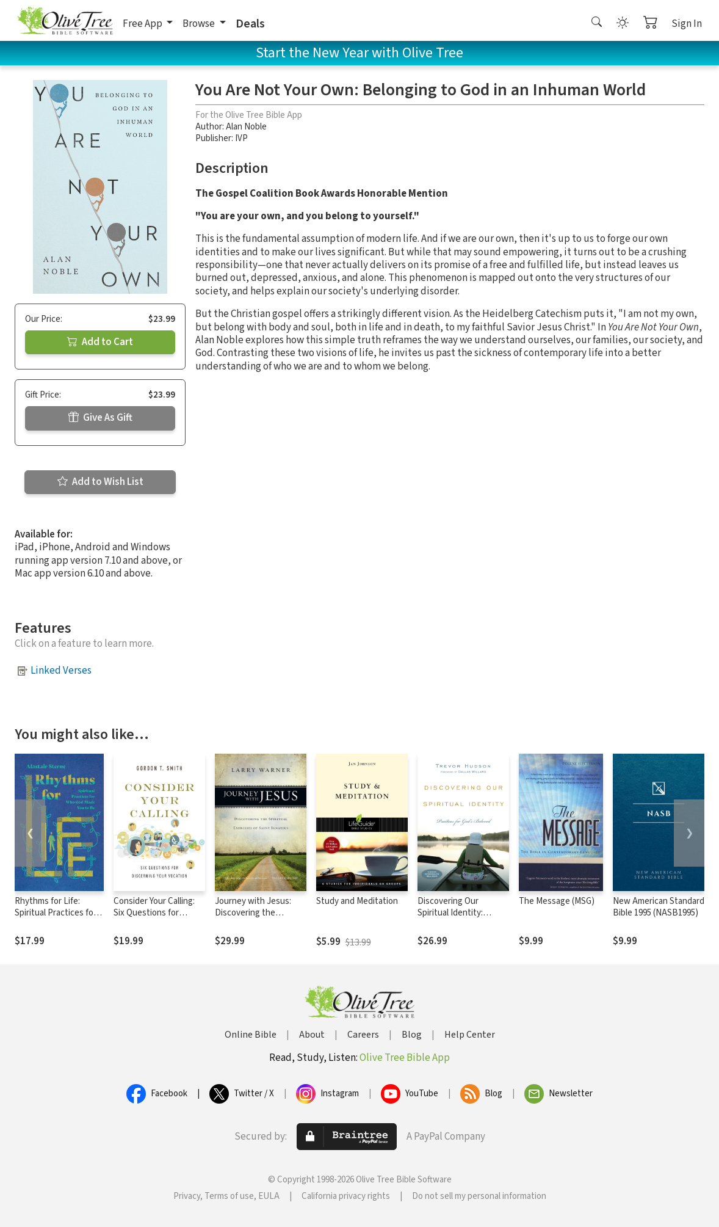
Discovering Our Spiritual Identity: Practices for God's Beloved (453, 918)
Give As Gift (100, 417)
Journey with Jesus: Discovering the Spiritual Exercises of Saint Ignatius (254, 918)
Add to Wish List (100, 482)
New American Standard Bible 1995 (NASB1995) (658, 907)
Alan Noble (246, 126)
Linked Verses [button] (61, 670)
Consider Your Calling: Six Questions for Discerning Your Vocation (154, 918)
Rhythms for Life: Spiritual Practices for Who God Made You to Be (56, 918)
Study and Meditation (357, 901)
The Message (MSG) (556, 901)
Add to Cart (100, 342)
